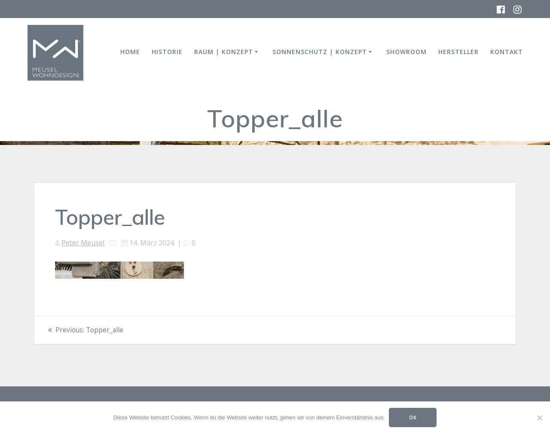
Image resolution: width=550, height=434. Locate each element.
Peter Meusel (82, 242)
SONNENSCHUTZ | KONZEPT (319, 52)
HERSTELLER (458, 52)
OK (413, 417)
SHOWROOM (406, 52)
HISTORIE (167, 52)
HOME (130, 52)
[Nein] (539, 417)
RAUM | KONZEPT (223, 52)
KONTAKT (506, 52)
